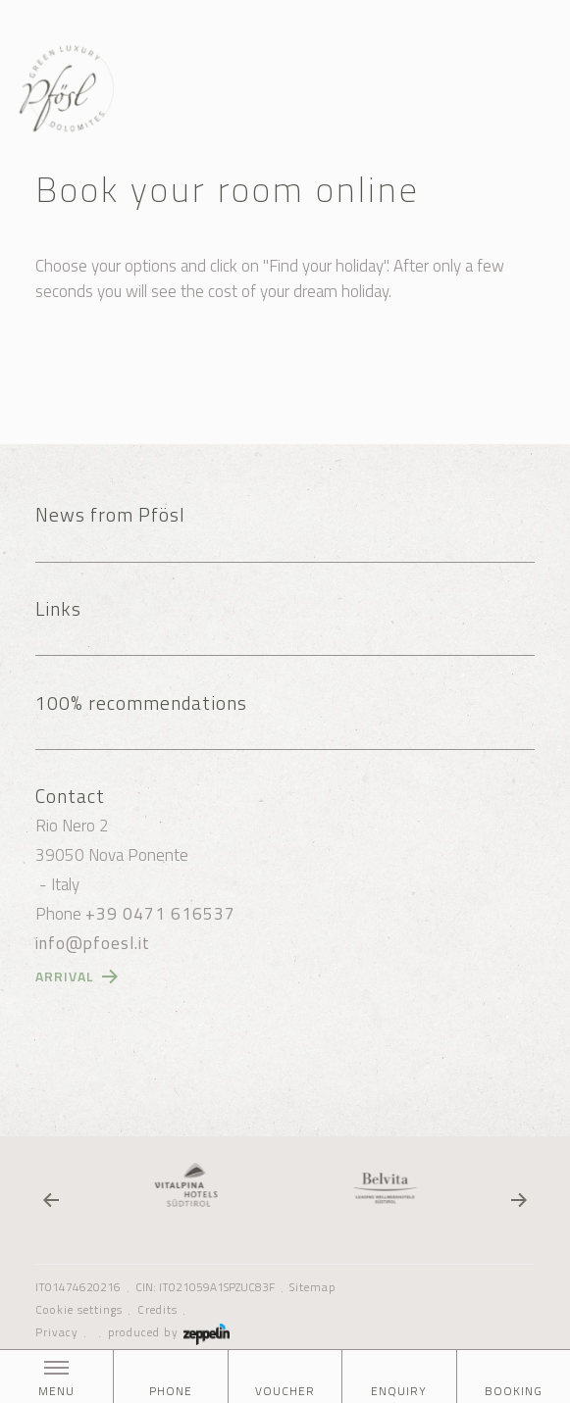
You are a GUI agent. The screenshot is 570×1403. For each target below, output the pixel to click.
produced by (169, 1332)
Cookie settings (79, 1310)
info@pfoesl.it (92, 943)
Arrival (64, 976)
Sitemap (312, 1287)
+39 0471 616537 (160, 914)
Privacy (56, 1332)
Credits (157, 1310)
